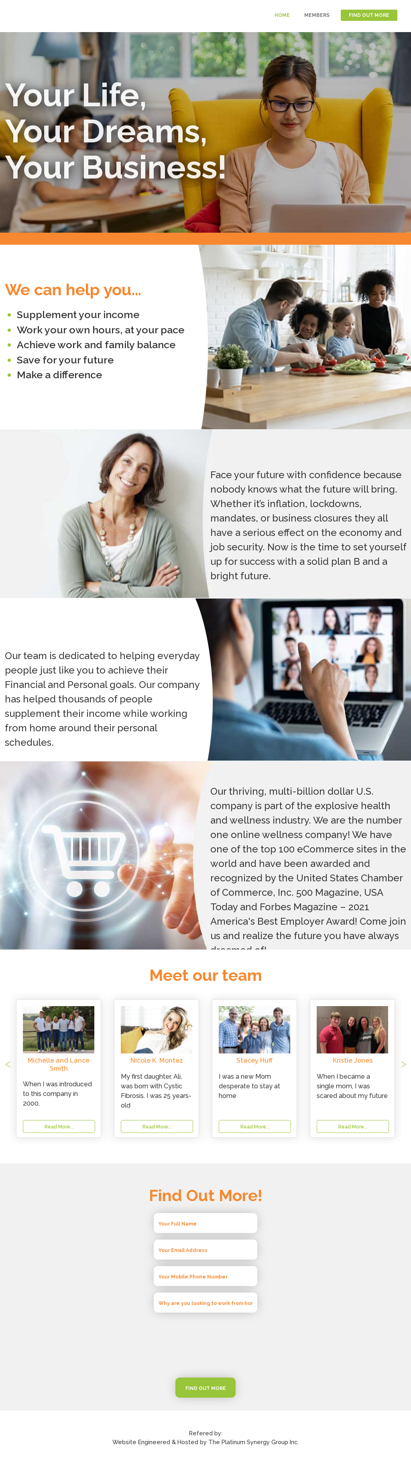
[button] (35, 1068)
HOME (282, 15)
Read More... (157, 1127)
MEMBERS (317, 15)
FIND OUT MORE (369, 15)
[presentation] (205, 1345)
